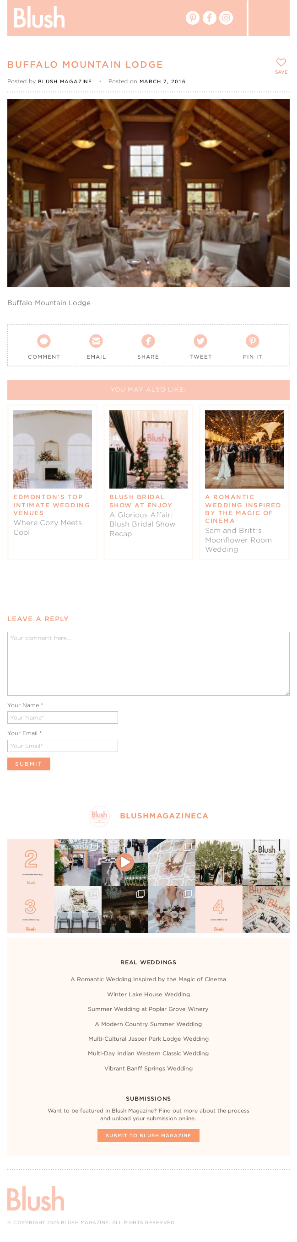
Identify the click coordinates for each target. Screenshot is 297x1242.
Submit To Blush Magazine (148, 1135)
